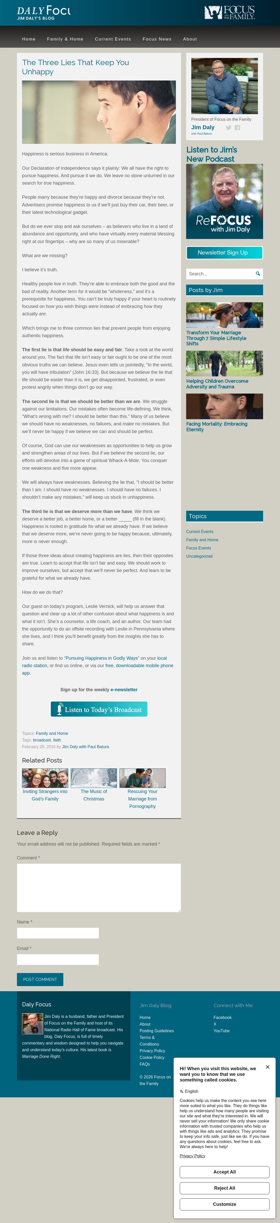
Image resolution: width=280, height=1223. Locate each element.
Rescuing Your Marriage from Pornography (142, 788)
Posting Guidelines (157, 1031)
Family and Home (52, 733)
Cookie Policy (152, 1057)
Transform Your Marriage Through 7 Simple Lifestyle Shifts (216, 338)
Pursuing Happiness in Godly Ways (102, 658)
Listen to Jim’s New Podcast (211, 154)
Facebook (223, 1017)
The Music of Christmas (94, 784)
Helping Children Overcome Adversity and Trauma (217, 383)
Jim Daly (50, 14)
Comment (28, 857)
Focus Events (198, 548)
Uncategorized (199, 556)
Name (24, 922)
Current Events (200, 531)
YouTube (222, 1031)
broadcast (42, 740)
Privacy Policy (152, 1051)
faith (57, 740)
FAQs (145, 1064)
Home (145, 1017)
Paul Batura (204, 133)
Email (24, 948)
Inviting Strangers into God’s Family (45, 784)
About (145, 1024)
